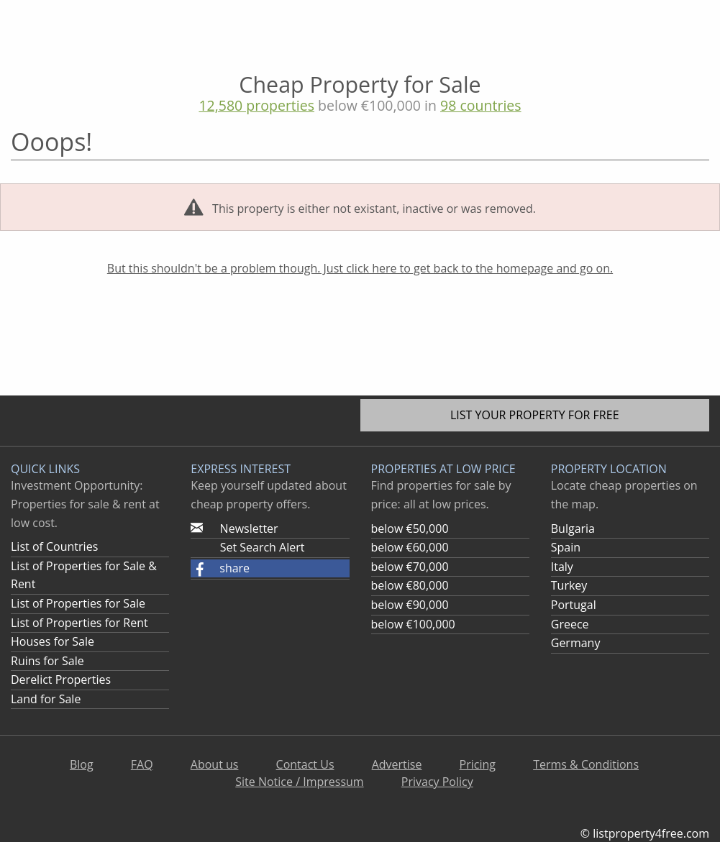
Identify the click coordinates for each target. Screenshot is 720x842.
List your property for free (534, 415)
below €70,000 (410, 567)
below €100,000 (413, 624)
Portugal (573, 605)
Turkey (569, 585)
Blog (82, 764)
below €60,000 (410, 547)
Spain (565, 547)
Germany (576, 643)
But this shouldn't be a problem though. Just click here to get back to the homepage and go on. (360, 268)
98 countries (480, 105)
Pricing (478, 764)
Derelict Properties (61, 679)
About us (215, 764)
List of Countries (54, 546)
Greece (570, 624)
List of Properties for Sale (78, 603)
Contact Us (305, 764)
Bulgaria (573, 528)
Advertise (397, 764)
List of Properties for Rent (79, 623)
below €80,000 (410, 585)
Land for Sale (46, 699)
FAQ (142, 764)
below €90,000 (410, 605)
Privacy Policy (437, 782)
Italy (562, 567)
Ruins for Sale (47, 661)
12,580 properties (256, 105)
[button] (270, 568)
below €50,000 (410, 528)
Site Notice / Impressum (299, 782)
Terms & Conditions (586, 764)
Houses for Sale (52, 641)
